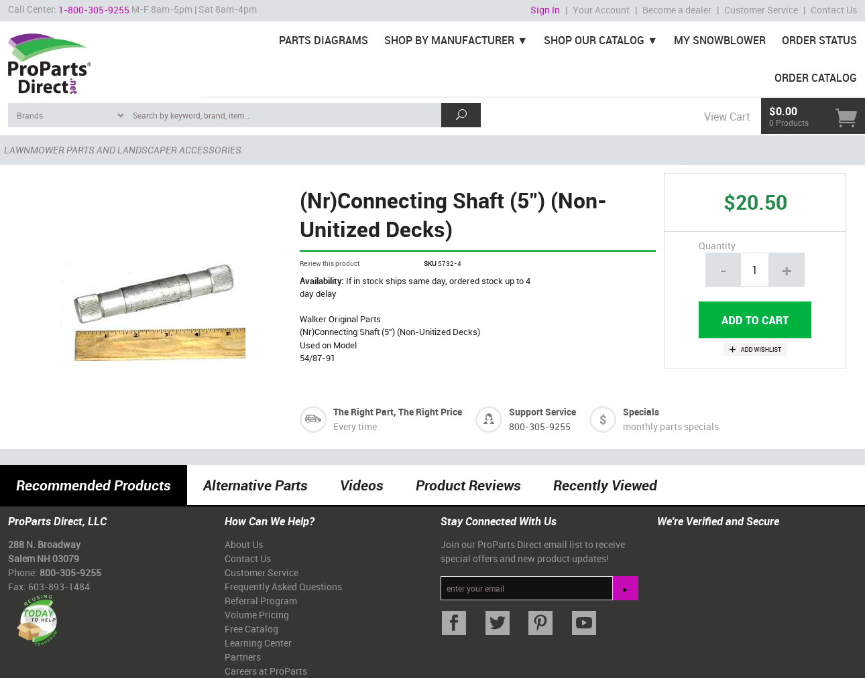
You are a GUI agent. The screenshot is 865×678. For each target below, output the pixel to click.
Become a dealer (676, 9)
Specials (641, 411)
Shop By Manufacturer (449, 40)
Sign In (545, 9)
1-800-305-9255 (93, 9)
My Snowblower (720, 40)
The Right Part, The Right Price (397, 411)
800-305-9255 (540, 426)
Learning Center (258, 642)
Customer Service (761, 9)
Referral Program (261, 600)
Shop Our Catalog (594, 40)
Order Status (819, 40)
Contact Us (834, 9)
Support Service (542, 411)
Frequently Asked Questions (283, 586)
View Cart (727, 116)
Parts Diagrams (323, 40)
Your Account (601, 9)
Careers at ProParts (266, 671)
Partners (243, 657)
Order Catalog (815, 77)
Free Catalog (251, 628)
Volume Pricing (257, 614)
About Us (244, 544)
